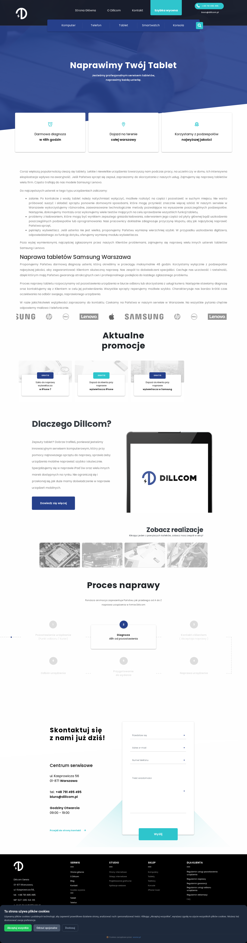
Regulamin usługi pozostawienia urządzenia (201, 870)
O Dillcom (114, 10)
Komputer (68, 25)
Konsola (178, 25)
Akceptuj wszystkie (19, 928)
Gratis (45, 375)
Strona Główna (85, 10)
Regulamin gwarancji (198, 879)
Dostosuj (76, 928)
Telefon (96, 25)
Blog (72, 876)
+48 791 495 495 (210, 6)
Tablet (123, 25)
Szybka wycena (166, 10)
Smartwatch (151, 25)
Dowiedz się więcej (52, 502)
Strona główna (78, 868)
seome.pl (137, 937)
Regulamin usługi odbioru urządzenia (201, 886)
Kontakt (137, 10)
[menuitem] (85, 7)
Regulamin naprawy (198, 875)
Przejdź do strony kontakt (68, 826)
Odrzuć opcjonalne (50, 928)
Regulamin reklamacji (199, 891)
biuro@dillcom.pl (210, 13)
